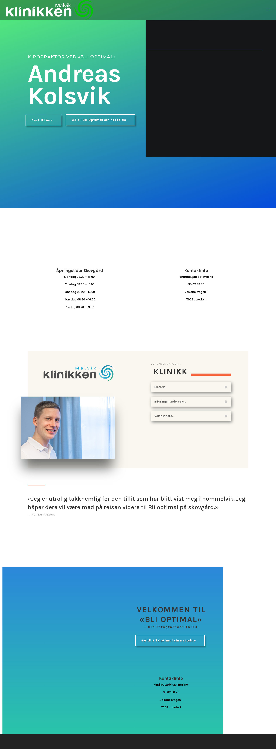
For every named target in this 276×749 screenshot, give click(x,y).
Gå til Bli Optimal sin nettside (99, 120)
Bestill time (42, 120)
